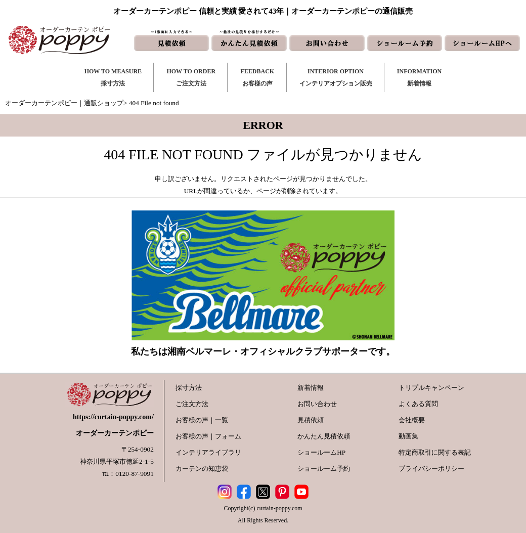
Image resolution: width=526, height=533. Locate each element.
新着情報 (310, 387)
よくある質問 (418, 404)
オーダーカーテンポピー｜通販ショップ (64, 103)
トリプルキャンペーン (431, 387)
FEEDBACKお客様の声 (257, 77)
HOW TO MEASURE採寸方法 (113, 77)
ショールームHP (321, 452)
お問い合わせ (317, 404)
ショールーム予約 (323, 468)
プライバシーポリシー (431, 468)
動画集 (408, 436)
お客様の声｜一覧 (202, 420)
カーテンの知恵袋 (202, 468)
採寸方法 (189, 387)
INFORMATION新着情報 (419, 77)
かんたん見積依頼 (323, 436)
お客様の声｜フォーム (208, 436)
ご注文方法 (192, 404)
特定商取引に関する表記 (435, 452)
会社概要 (412, 420)
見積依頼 (310, 420)
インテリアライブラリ (208, 452)
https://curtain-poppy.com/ (113, 417)
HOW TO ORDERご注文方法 (190, 77)
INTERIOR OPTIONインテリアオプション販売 (335, 77)
